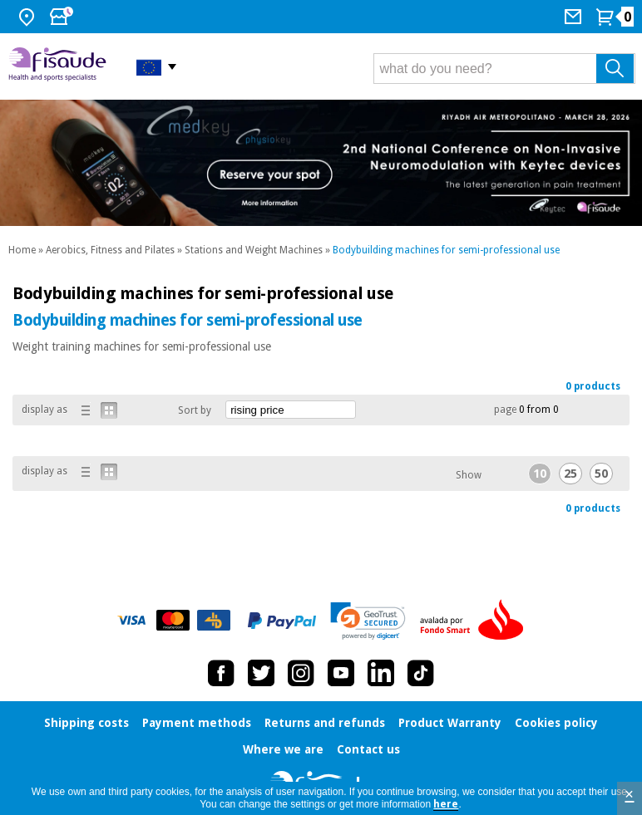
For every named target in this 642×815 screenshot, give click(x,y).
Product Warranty (449, 722)
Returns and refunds (324, 722)
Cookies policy (556, 722)
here (445, 804)
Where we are (283, 749)
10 (539, 473)
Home (22, 250)
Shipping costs (86, 722)
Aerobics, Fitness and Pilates (110, 250)
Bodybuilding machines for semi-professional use (446, 250)
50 (601, 473)
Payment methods (196, 722)
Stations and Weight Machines (254, 250)
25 (570, 473)
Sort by (194, 410)
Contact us (368, 749)
